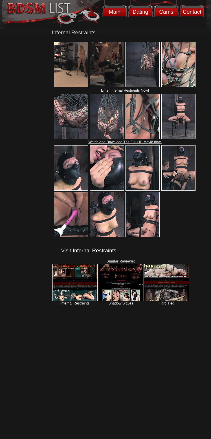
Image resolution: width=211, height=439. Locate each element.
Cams (166, 12)
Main (114, 12)
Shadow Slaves (120, 303)
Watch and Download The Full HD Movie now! (125, 142)
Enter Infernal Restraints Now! (125, 90)
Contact (192, 12)
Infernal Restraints (94, 250)
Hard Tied (166, 303)
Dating (140, 12)
